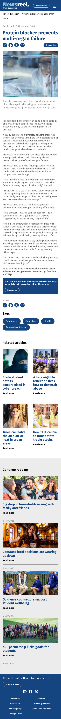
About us (41, 699)
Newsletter (41, 6)
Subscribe (51, 45)
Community (11, 321)
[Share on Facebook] (10, 45)
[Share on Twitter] (16, 45)
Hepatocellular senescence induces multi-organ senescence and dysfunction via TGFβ (29, 275)
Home (5, 14)
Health (47, 321)
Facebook (31, 692)
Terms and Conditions (41, 709)
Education (14, 14)
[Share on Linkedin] (5, 45)
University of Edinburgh (37, 139)
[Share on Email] (22, 45)
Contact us (15, 704)
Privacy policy (15, 709)
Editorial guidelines (41, 704)
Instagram (36, 692)
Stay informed (12, 684)
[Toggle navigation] (55, 6)
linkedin (25, 692)
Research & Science (16, 327)
